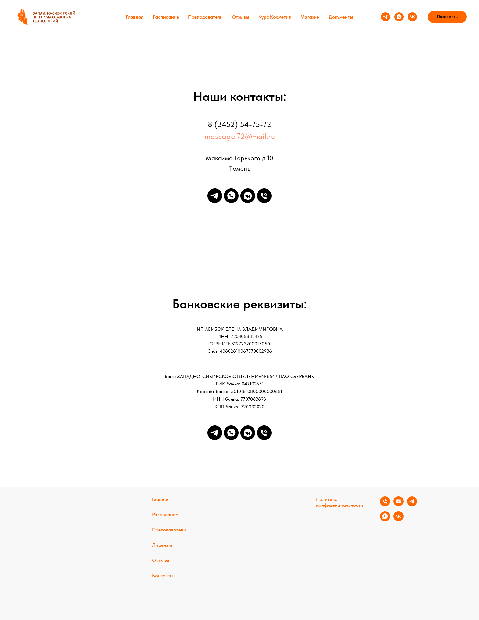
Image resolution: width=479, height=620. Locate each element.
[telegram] (385, 16)
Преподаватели (205, 17)
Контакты (162, 575)
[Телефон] (264, 195)
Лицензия (163, 545)
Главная (135, 17)
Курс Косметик (274, 17)
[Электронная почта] (398, 504)
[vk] (412, 16)
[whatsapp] (399, 16)
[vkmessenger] (247, 195)
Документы (341, 17)
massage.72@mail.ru (239, 136)
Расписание (166, 17)
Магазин (310, 17)
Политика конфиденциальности (339, 502)
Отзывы (240, 17)
